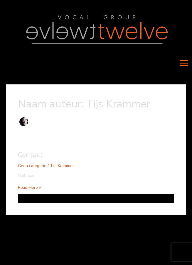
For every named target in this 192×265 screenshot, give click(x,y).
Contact (30, 154)
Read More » (29, 187)
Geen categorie (32, 166)
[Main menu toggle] (184, 63)
